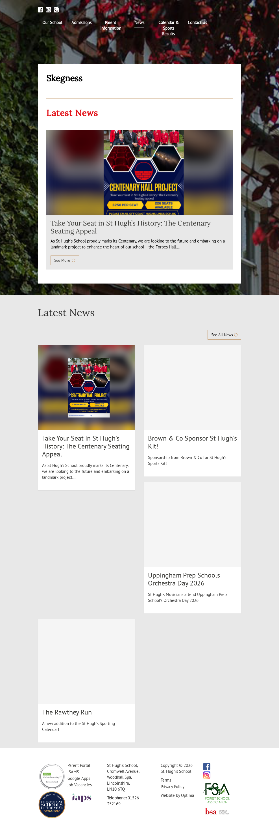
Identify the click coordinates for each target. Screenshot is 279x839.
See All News (224, 334)
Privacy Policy (172, 786)
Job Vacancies (79, 784)
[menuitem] (52, 23)
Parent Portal (78, 765)
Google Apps (78, 778)
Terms (166, 780)
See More (65, 260)
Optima (187, 795)
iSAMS (73, 771)
